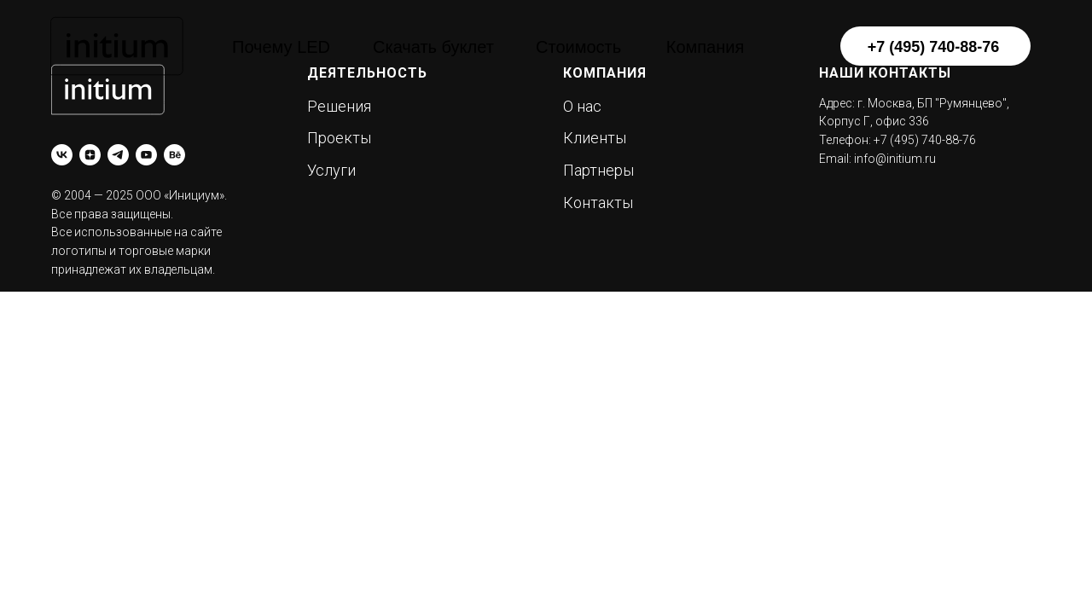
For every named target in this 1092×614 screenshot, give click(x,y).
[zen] (90, 154)
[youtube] (146, 154)
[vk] (62, 154)
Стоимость (578, 47)
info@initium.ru (895, 158)
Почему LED (281, 47)
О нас (582, 106)
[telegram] (118, 154)
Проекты (339, 138)
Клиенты (594, 138)
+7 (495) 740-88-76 (934, 46)
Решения (339, 106)
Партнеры (598, 170)
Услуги (331, 170)
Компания (705, 47)
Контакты (598, 202)
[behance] (174, 154)
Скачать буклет (433, 47)
